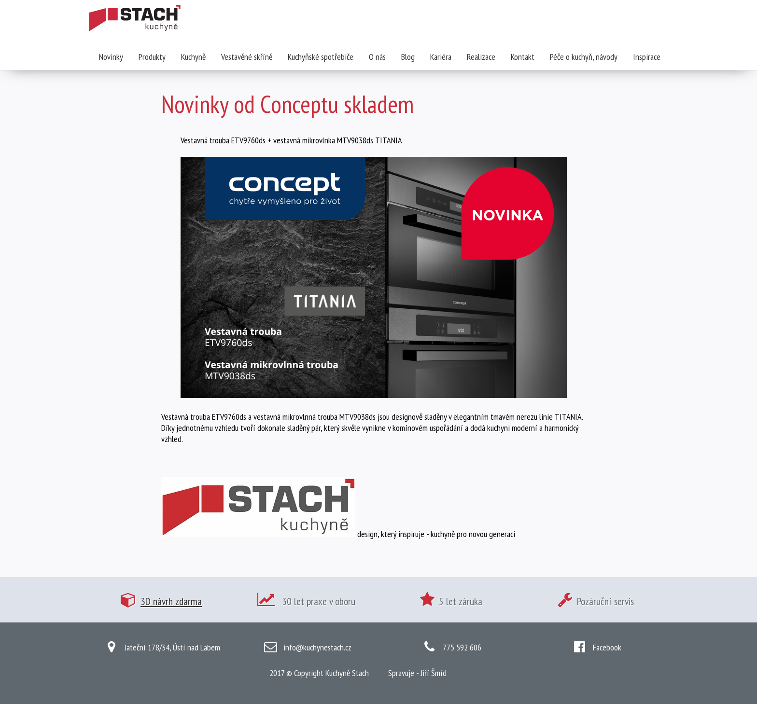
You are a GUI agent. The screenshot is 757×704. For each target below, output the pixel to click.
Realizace (481, 56)
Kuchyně (193, 56)
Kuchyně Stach (347, 672)
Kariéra (440, 56)
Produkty (152, 56)
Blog (408, 56)
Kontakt (522, 56)
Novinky (111, 56)
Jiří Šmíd (434, 672)
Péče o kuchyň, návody (583, 56)
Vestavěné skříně (246, 56)
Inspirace (646, 56)
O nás (377, 56)
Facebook (607, 647)
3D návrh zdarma (171, 601)
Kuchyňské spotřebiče (320, 56)
